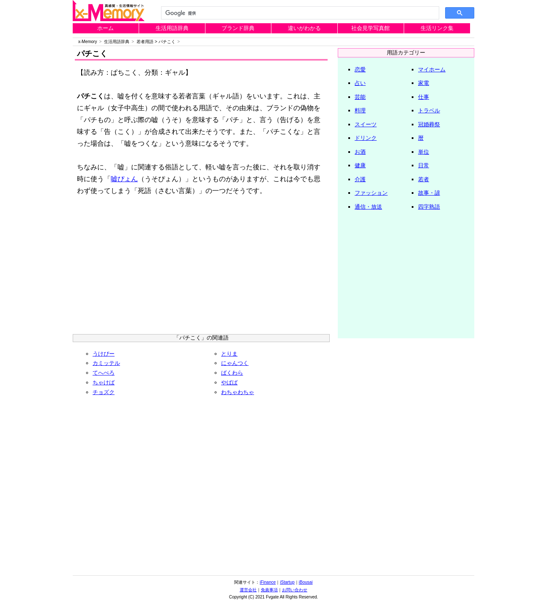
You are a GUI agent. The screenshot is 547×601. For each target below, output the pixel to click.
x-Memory (87, 41)
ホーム (105, 28)
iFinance (268, 582)
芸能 (360, 97)
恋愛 (360, 69)
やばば (229, 382)
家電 (423, 83)
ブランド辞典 (238, 28)
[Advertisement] (201, 268)
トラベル (429, 110)
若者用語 (145, 41)
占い (360, 83)
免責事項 (269, 589)
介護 (360, 179)
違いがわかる (304, 28)
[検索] (299, 13)
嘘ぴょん (124, 178)
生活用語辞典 (172, 28)
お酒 (360, 152)
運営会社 (248, 589)
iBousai (306, 582)
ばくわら (232, 373)
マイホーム (432, 69)
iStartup (287, 582)
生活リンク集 (437, 28)
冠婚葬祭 (429, 124)
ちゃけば (104, 382)
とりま (229, 354)
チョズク (104, 392)
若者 (423, 179)
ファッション (371, 193)
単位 (423, 152)
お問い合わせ (294, 589)
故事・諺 (429, 193)
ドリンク (366, 138)
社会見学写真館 (370, 28)
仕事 (423, 97)
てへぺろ (104, 373)
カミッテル (106, 363)
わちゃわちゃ (237, 392)
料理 (360, 110)
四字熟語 (429, 207)
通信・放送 (368, 207)
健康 (360, 165)
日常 (423, 165)
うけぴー (104, 354)
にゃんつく (235, 363)
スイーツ (366, 124)
